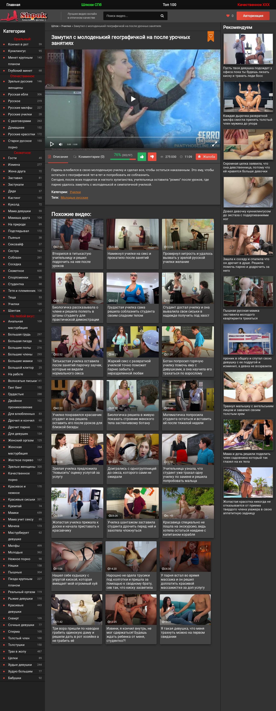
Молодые (15, 552)
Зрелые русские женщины (20, 84)
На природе (17, 224)
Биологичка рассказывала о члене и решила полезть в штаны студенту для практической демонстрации (75, 313)
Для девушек (18, 434)
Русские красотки (21, 134)
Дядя (12, 191)
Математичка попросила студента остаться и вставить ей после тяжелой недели (187, 419)
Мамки (13, 513)
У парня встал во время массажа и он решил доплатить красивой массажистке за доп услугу (183, 581)
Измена (14, 165)
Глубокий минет (20, 71)
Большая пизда (20, 341)
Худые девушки (20, 665)
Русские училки (20, 114)
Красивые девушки (16, 608)
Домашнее (16, 128)
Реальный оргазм (21, 592)
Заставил (15, 178)
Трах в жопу (17, 651)
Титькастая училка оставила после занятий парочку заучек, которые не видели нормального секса (77, 367)
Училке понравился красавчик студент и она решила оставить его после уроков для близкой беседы (77, 421)
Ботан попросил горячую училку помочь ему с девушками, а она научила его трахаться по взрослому (187, 367)
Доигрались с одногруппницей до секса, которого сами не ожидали (132, 473)
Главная (13, 5)
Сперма (14, 631)
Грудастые (16, 394)
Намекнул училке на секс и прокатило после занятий (129, 256)
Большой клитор (21, 368)
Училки (75, 192)
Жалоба (206, 157)
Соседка (14, 264)
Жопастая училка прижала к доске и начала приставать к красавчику (75, 526)
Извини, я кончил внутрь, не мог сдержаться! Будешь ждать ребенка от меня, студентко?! (129, 634)
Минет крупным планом (20, 61)
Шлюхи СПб (91, 5)
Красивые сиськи (21, 499)
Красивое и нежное (17, 489)
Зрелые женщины (22, 467)
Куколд (13, 204)
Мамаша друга (19, 218)
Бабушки (14, 678)
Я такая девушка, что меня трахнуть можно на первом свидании (183, 632)
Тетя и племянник (22, 291)
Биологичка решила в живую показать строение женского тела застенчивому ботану (131, 419)
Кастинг (14, 198)
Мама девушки (19, 211)
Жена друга (16, 171)
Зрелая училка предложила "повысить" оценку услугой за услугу (76, 473)
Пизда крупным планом (20, 582)
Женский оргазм (21, 440)
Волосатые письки (22, 381)
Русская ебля (18, 94)
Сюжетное (16, 271)
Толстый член (19, 638)
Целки (13, 658)
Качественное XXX (253, 5)
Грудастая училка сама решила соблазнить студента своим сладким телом (131, 311)
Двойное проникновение (20, 404)
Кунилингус (17, 51)
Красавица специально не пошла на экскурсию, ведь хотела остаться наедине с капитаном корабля (184, 528)
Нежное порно (19, 559)
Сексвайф (15, 244)
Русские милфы (20, 108)
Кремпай (15, 506)
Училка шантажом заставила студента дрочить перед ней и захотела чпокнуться (132, 526)
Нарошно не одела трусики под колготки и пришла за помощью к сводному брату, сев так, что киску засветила (130, 581)
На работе (15, 374)
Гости (12, 158)
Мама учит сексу (20, 519)
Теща (12, 297)
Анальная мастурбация (18, 324)
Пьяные (14, 238)
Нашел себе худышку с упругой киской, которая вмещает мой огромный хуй (74, 579)
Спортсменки (18, 277)
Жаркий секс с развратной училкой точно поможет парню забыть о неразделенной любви (129, 367)
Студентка (16, 284)
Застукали (16, 184)
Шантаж (14, 311)
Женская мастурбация (18, 450)
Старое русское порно (20, 144)
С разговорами (19, 121)
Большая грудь (19, 334)
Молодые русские (74, 198)
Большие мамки (20, 361)
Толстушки (16, 645)
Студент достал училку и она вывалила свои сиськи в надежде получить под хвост (186, 311)
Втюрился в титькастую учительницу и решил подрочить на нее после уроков (71, 260)
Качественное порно (19, 476)
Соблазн (14, 257)
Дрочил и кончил (21, 420)
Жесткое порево (20, 460)
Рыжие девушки (20, 599)
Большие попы (19, 348)
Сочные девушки (21, 625)
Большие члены (20, 354)
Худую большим (20, 671)
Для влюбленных (21, 414)
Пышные (15, 572)
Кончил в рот (18, 44)
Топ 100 (169, 5)
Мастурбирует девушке (18, 536)
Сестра (13, 251)
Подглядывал (18, 231)
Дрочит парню (19, 427)
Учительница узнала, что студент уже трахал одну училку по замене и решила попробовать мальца (185, 475)
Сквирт (13, 618)
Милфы (14, 546)
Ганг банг (15, 387)
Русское (14, 101)
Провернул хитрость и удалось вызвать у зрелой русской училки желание (188, 258)
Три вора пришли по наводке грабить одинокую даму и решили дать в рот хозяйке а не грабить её (75, 634)
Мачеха (13, 526)
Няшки (13, 566)
